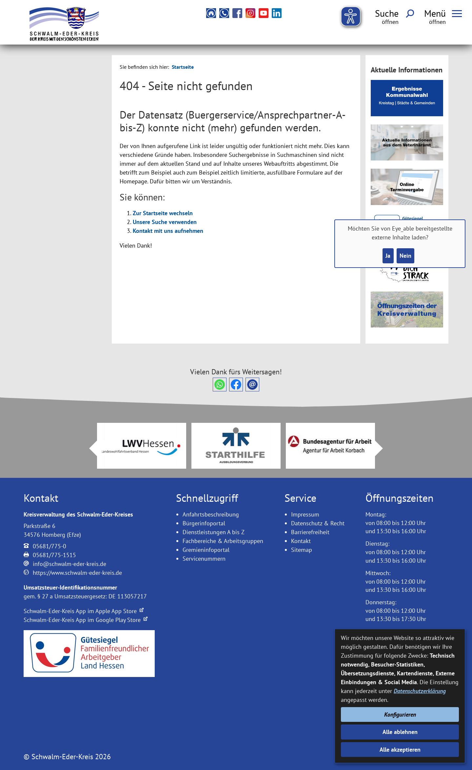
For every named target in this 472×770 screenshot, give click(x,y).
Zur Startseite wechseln (163, 213)
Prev (89, 448)
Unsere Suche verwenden (165, 222)
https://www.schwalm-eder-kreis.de (77, 572)
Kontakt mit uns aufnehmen (168, 231)
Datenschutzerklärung (420, 691)
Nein (405, 255)
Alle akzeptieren (400, 749)
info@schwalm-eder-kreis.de (69, 564)
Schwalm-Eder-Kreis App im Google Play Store (86, 620)
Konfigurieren (400, 714)
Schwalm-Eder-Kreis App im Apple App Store (84, 611)
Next (383, 448)
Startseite (183, 67)
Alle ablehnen (400, 732)
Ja (387, 255)
